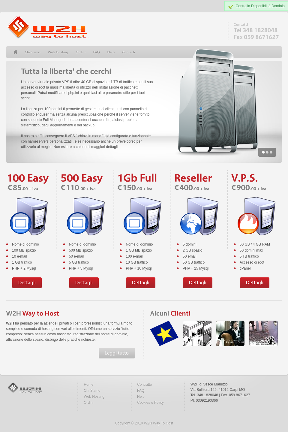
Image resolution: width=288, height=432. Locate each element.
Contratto (144, 384)
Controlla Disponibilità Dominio (260, 6)
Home (88, 384)
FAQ (140, 390)
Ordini (88, 402)
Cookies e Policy (150, 402)
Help (141, 396)
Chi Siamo (92, 390)
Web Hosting (94, 396)
